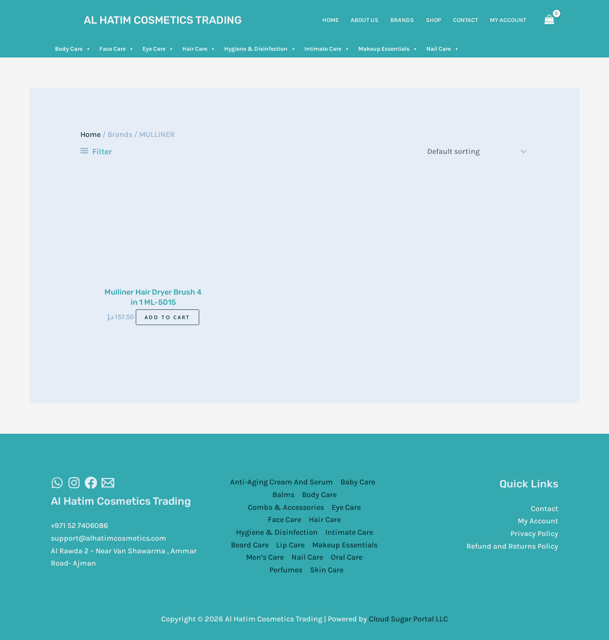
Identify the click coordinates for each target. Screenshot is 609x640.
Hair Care (199, 49)
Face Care (116, 49)
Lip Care (290, 544)
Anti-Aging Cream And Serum (281, 482)
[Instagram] (74, 482)
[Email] (108, 482)
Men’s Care (265, 557)
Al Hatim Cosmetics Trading (163, 20)
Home (90, 134)
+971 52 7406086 (80, 525)
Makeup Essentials (388, 49)
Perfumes (285, 569)
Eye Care (158, 49)
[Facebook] (91, 482)
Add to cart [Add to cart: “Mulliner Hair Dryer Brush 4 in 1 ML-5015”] (167, 317)
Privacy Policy (534, 533)
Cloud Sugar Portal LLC (408, 618)
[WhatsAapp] (57, 482)
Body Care (73, 49)
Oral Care (346, 557)
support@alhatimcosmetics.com (109, 537)
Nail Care (442, 49)
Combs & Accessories (286, 506)
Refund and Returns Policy (512, 545)
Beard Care (250, 544)
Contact (544, 508)
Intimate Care (327, 49)
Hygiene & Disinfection (260, 49)
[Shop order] (475, 151)
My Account (538, 520)
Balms (283, 494)
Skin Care (326, 569)
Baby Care (357, 482)
